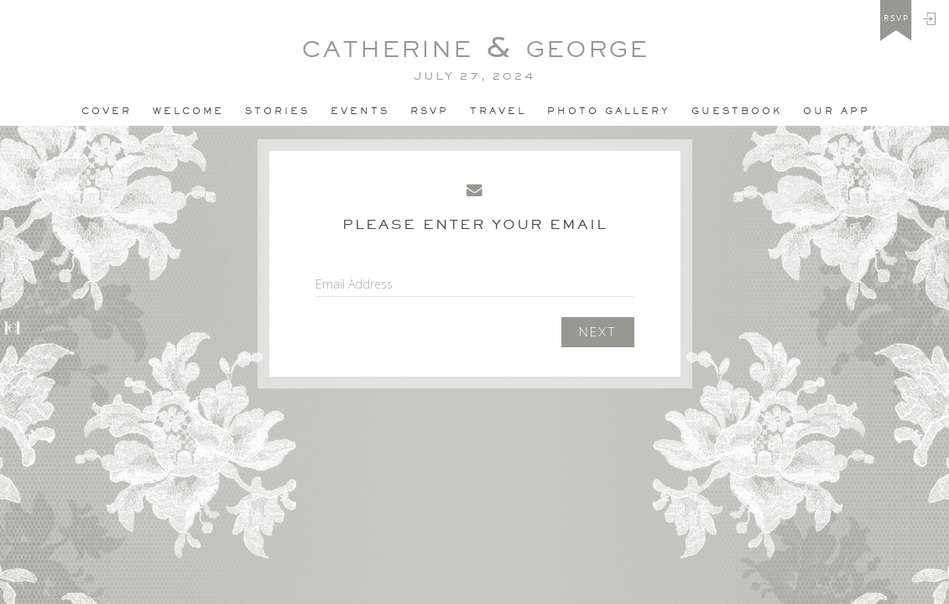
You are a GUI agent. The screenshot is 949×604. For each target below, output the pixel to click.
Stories (277, 111)
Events (360, 111)
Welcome (188, 111)
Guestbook (736, 111)
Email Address (354, 284)
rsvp (897, 18)
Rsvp (429, 111)
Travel (498, 111)
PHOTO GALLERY (608, 111)
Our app (836, 111)
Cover (106, 111)
